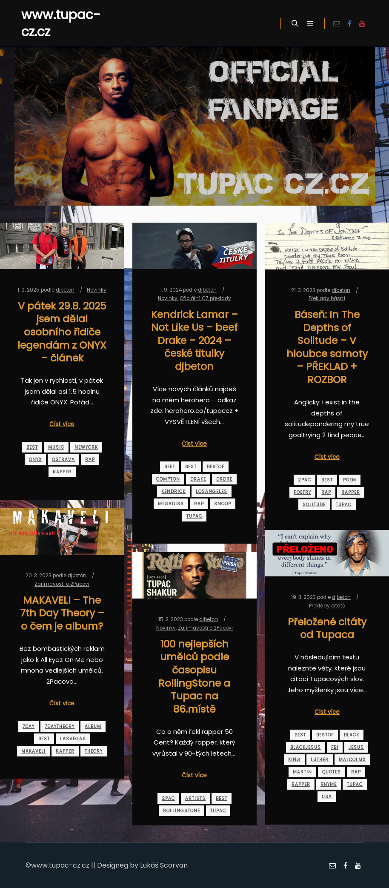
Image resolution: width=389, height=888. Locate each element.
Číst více (61, 424)
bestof (215, 467)
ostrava (63, 459)
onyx (35, 459)
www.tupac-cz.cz (60, 23)
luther (320, 759)
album (93, 726)
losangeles (211, 491)
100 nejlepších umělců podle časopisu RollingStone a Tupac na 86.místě (194, 676)
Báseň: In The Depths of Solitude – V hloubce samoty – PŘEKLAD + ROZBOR (327, 347)
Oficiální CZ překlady (205, 298)
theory (94, 751)
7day (28, 726)
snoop (222, 504)
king (294, 759)
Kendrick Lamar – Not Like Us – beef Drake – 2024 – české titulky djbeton (194, 340)
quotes (331, 772)
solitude (314, 504)
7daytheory (59, 726)
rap (90, 459)
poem (349, 480)
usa (327, 796)
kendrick (173, 491)
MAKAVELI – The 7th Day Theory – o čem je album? (62, 613)
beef (169, 467)
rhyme (328, 784)
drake (198, 479)
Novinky (96, 289)
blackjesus (305, 747)
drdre (224, 479)
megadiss (171, 504)
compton (168, 479)
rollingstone (181, 811)
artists (195, 798)
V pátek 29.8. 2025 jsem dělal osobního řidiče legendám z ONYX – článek (61, 332)
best (32, 447)
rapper (62, 472)
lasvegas (73, 739)
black (351, 735)
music (56, 447)
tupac (194, 516)
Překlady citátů (327, 605)
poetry (302, 492)
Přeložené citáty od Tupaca (327, 628)
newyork (86, 447)
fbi (334, 747)
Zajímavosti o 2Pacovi (61, 584)
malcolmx (352, 759)
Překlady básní (327, 298)
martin (302, 772)
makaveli (33, 751)
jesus (356, 747)
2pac (304, 480)
